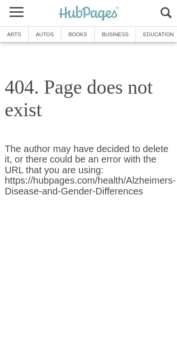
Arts (14, 34)
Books (77, 34)
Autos (45, 34)
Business (115, 34)
